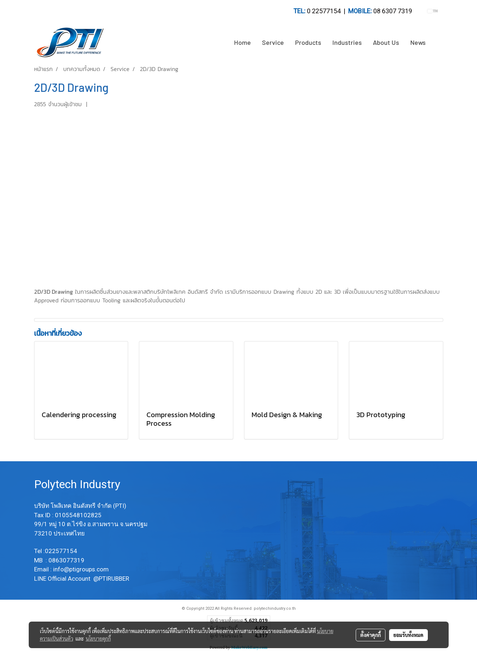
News (418, 42)
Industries (347, 42)
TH (432, 11)
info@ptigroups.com (81, 569)
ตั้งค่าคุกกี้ (370, 635)
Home (242, 42)
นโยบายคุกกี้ (98, 638)
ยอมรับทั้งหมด (408, 635)
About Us (386, 42)
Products (308, 42)
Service (273, 42)
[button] (437, 43)
